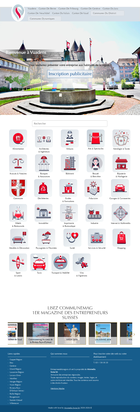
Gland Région (15, 369)
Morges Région (16, 381)
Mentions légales (57, 388)
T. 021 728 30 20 (101, 362)
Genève (13, 366)
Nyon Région (15, 385)
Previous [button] (7, 333)
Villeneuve (14, 403)
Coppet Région (16, 359)
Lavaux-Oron (15, 375)
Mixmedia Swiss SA (72, 408)
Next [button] (134, 333)
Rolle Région (15, 394)
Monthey (13, 378)
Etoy (11, 363)
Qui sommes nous (59, 353)
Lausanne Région (17, 372)
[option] (85, 333)
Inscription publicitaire (70, 73)
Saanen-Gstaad (16, 400)
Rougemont (14, 397)
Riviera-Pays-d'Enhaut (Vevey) (17, 389)
